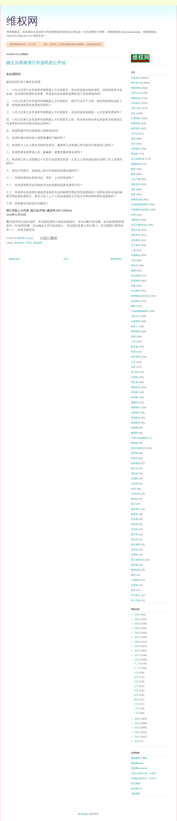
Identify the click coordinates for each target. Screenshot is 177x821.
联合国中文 (136, 788)
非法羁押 (135, 290)
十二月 (137, 663)
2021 (137, 637)
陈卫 (133, 504)
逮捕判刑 (135, 164)
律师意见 (135, 387)
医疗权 (134, 534)
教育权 (134, 514)
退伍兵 (134, 539)
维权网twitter (137, 763)
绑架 (133, 306)
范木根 (134, 519)
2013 (137, 727)
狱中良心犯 (136, 82)
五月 (136, 695)
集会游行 (135, 509)
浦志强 (134, 473)
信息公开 (135, 316)
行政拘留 (135, 118)
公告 (133, 362)
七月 (136, 686)
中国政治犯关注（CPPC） (144, 778)
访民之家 (135, 108)
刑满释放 (135, 255)
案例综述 (135, 570)
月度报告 (135, 148)
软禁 (133, 194)
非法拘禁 (135, 275)
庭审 (133, 174)
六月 (136, 690)
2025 (137, 619)
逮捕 (133, 270)
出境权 (134, 377)
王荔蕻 (134, 483)
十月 (136, 672)
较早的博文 (116, 259)
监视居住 (135, 417)
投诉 (133, 138)
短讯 (133, 590)
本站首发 (19, 242)
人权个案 (135, 179)
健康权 (134, 433)
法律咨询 (135, 412)
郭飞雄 (134, 372)
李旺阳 (134, 453)
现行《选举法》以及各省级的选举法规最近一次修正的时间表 (72, 44)
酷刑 (133, 169)
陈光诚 (134, 346)
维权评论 (135, 235)
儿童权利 (135, 321)
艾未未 (134, 529)
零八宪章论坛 (138, 559)
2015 (137, 718)
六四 (133, 260)
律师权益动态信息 (140, 296)
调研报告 (135, 407)
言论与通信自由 (139, 225)
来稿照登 (135, 422)
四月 (136, 699)
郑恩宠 (134, 524)
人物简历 (135, 580)
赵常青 (134, 565)
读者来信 (135, 240)
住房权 (134, 585)
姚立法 (134, 468)
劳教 (133, 285)
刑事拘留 (135, 123)
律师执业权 (136, 199)
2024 (137, 623)
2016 (137, 659)
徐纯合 (134, 499)
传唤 (133, 189)
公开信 (28, 242)
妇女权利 (135, 356)
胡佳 (133, 575)
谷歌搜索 (135, 793)
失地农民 (135, 301)
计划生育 (135, 493)
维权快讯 (135, 98)
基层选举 (37, 242)
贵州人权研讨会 (139, 448)
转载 (133, 336)
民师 (133, 351)
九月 (136, 677)
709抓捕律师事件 (140, 204)
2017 (137, 655)
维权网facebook (139, 768)
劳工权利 (135, 245)
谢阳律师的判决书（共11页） (23, 44)
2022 (137, 632)
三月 (136, 704)
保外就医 (135, 544)
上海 (133, 250)
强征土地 (135, 230)
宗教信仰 (135, 219)
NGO (133, 488)
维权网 (22, 21)
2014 (137, 723)
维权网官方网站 (139, 758)
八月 (136, 681)
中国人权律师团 (139, 438)
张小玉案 (135, 600)
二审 (133, 341)
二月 (136, 708)
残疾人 (134, 326)
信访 (133, 143)
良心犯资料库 (138, 159)
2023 (137, 628)
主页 (65, 259)
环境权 (134, 392)
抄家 (133, 367)
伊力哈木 (135, 595)
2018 (137, 650)
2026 (137, 614)
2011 (137, 736)
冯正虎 (134, 382)
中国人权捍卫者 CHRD (143, 773)
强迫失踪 (135, 184)
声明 (133, 214)
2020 (137, 641)
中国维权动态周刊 (140, 209)
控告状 (134, 265)
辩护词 (134, 458)
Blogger (85, 813)
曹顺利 (134, 402)
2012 (137, 732)
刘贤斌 (134, 554)
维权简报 (135, 88)
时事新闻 (135, 463)
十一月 (137, 668)
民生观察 (135, 783)
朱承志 (134, 549)
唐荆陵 (134, 443)
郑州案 (134, 397)
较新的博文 (14, 259)
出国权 (134, 478)
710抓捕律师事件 (140, 311)
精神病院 (135, 331)
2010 (137, 741)
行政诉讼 (135, 103)
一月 (136, 713)
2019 (137, 646)
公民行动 (135, 93)
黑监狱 (134, 153)
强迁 (133, 113)
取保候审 (135, 280)
